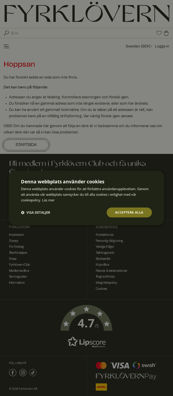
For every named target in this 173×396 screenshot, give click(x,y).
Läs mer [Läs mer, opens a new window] (48, 200)
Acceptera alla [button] (129, 212)
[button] (35, 212)
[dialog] (86, 198)
